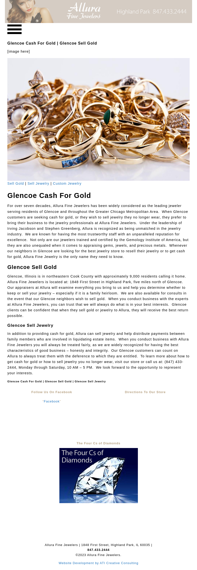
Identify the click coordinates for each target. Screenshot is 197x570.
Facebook (52, 401)
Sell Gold (15, 183)
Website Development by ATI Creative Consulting (98, 563)
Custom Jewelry (67, 183)
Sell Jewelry (38, 183)
